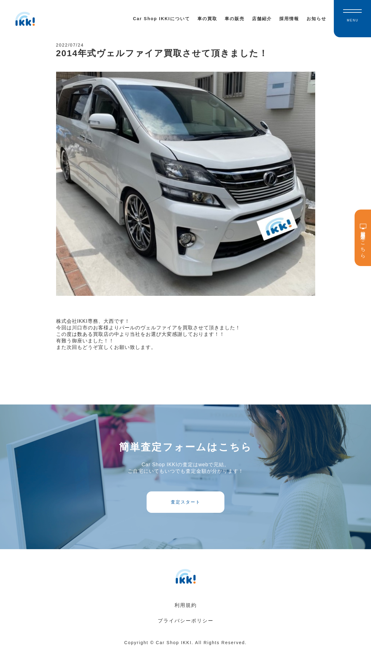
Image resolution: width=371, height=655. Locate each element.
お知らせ (316, 18)
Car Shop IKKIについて (161, 18)
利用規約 (185, 610)
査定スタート (186, 505)
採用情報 (289, 18)
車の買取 (207, 18)
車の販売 (235, 18)
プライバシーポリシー (186, 625)
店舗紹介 (262, 18)
